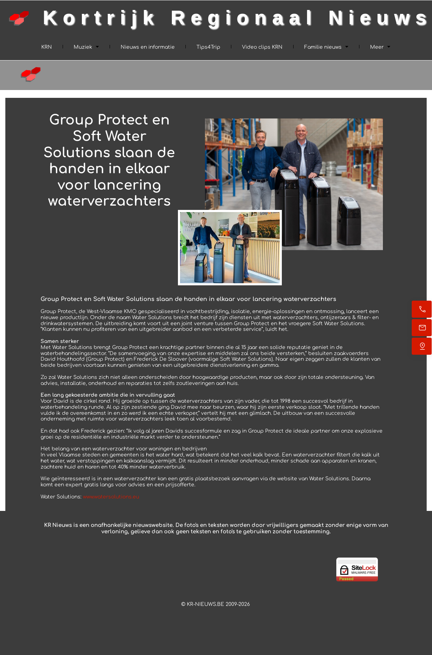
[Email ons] (422, 327)
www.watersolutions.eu (111, 497)
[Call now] (422, 309)
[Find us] (422, 346)
